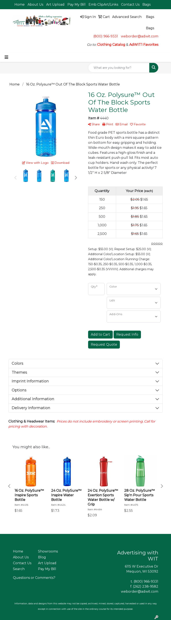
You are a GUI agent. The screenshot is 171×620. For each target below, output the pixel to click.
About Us (35, 4)
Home (19, 4)
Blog (42, 557)
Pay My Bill (76, 4)
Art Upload (55, 4)
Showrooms (48, 551)
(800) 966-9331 (105, 36)
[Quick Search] (118, 68)
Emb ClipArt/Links (103, 4)
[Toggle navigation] (6, 57)
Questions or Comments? (34, 578)
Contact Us (130, 4)
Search (19, 569)
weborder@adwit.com (139, 36)
